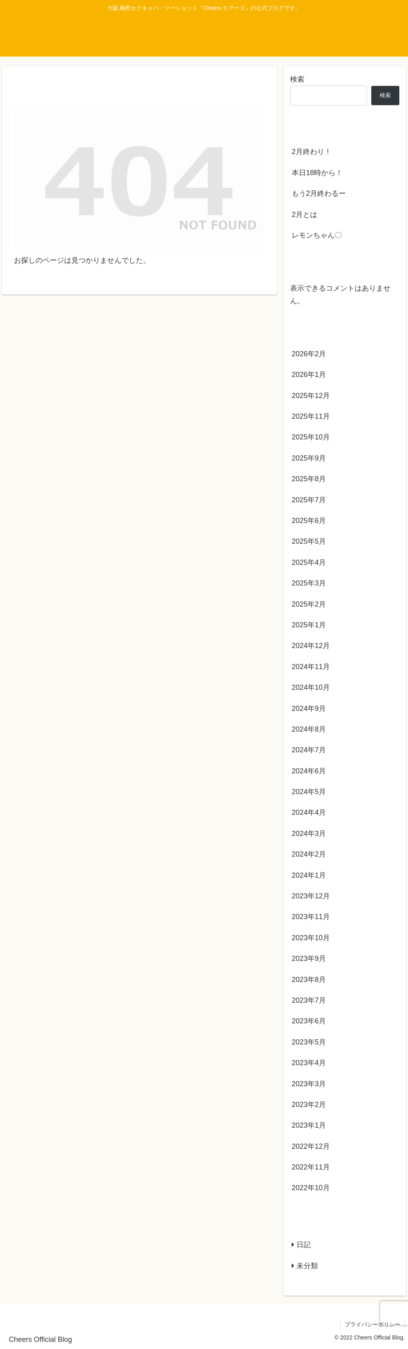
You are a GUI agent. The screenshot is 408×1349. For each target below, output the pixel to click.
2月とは (304, 215)
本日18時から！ (317, 173)
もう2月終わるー (319, 193)
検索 (297, 79)
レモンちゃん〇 (317, 235)
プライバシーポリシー (372, 1324)
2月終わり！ (312, 152)
